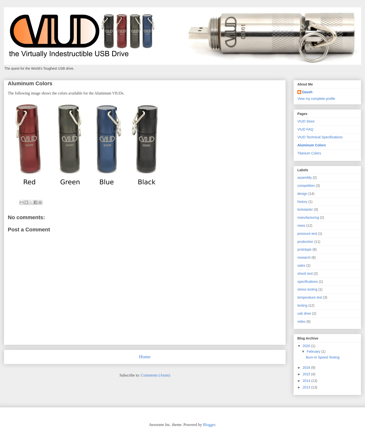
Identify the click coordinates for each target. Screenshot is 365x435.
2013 (307, 387)
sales (301, 265)
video (301, 321)
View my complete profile (316, 99)
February (314, 351)
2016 (307, 367)
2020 (307, 346)
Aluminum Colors (311, 145)
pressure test (307, 234)
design (302, 194)
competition (306, 186)
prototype (304, 249)
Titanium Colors (309, 153)
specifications (307, 282)
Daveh (307, 92)
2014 (307, 381)
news (301, 225)
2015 (307, 374)
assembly (304, 178)
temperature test (309, 297)
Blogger (209, 425)
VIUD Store (306, 121)
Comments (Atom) (155, 375)
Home (145, 356)
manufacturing (308, 217)
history (302, 202)
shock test (305, 273)
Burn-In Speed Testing (322, 357)
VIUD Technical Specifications (320, 137)
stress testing (307, 289)
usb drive (304, 313)
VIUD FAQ (305, 129)
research (303, 257)
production (305, 242)
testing (302, 305)
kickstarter (305, 209)
